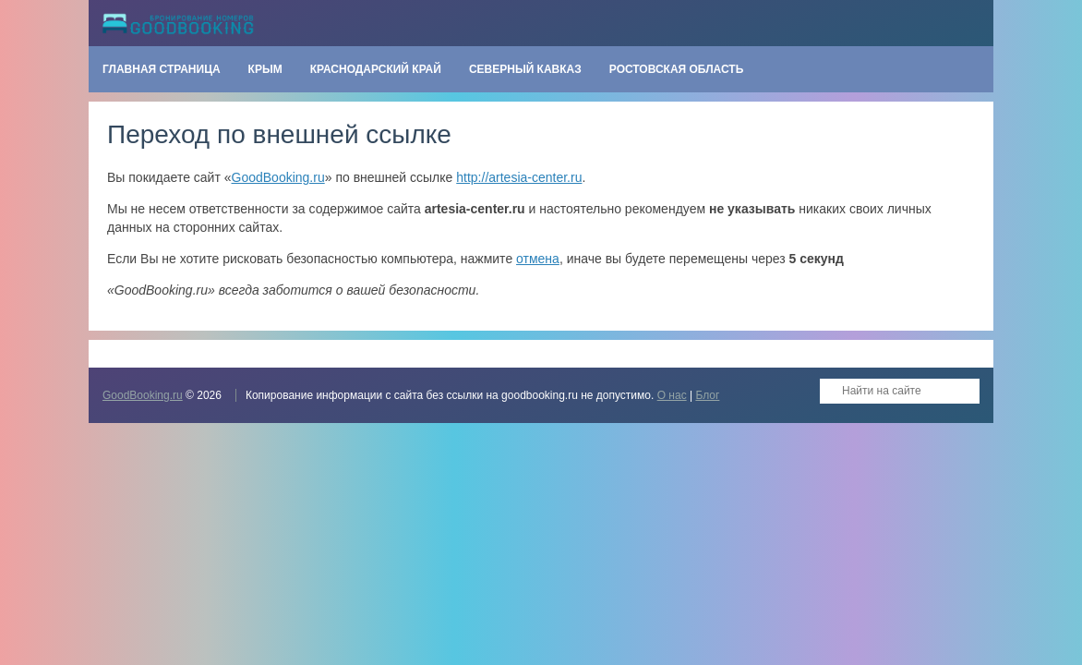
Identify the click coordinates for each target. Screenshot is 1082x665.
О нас (672, 395)
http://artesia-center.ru (519, 177)
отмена (537, 258)
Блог (707, 395)
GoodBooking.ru (278, 177)
